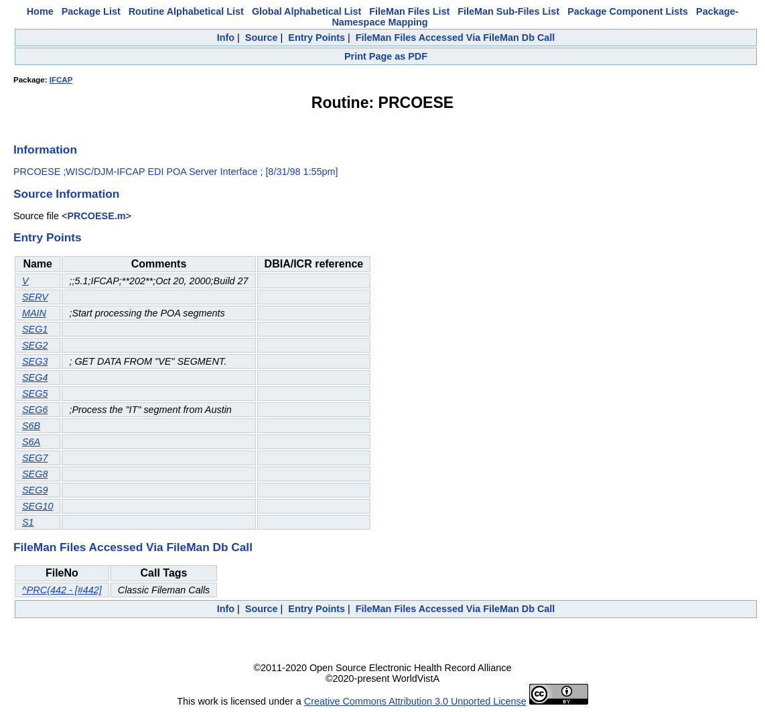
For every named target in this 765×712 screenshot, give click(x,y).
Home (40, 11)
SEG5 (35, 393)
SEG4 (35, 377)
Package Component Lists (627, 11)
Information (45, 149)
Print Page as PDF (385, 56)
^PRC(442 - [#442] (62, 590)
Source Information (66, 193)
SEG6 (35, 409)
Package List (91, 11)
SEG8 (35, 474)
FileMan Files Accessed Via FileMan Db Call (455, 37)
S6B (31, 425)
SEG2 (35, 345)
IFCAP (61, 80)
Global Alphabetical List (306, 11)
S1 (28, 522)
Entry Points (316, 37)
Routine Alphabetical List (186, 11)
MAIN (34, 313)
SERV (35, 297)
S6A (31, 441)
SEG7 (35, 458)
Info (225, 37)
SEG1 (35, 329)
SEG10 (37, 506)
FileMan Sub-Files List (508, 11)
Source (261, 37)
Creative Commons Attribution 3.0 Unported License (415, 701)
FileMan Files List (409, 11)
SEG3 (35, 361)
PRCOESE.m (96, 216)
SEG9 (35, 490)
